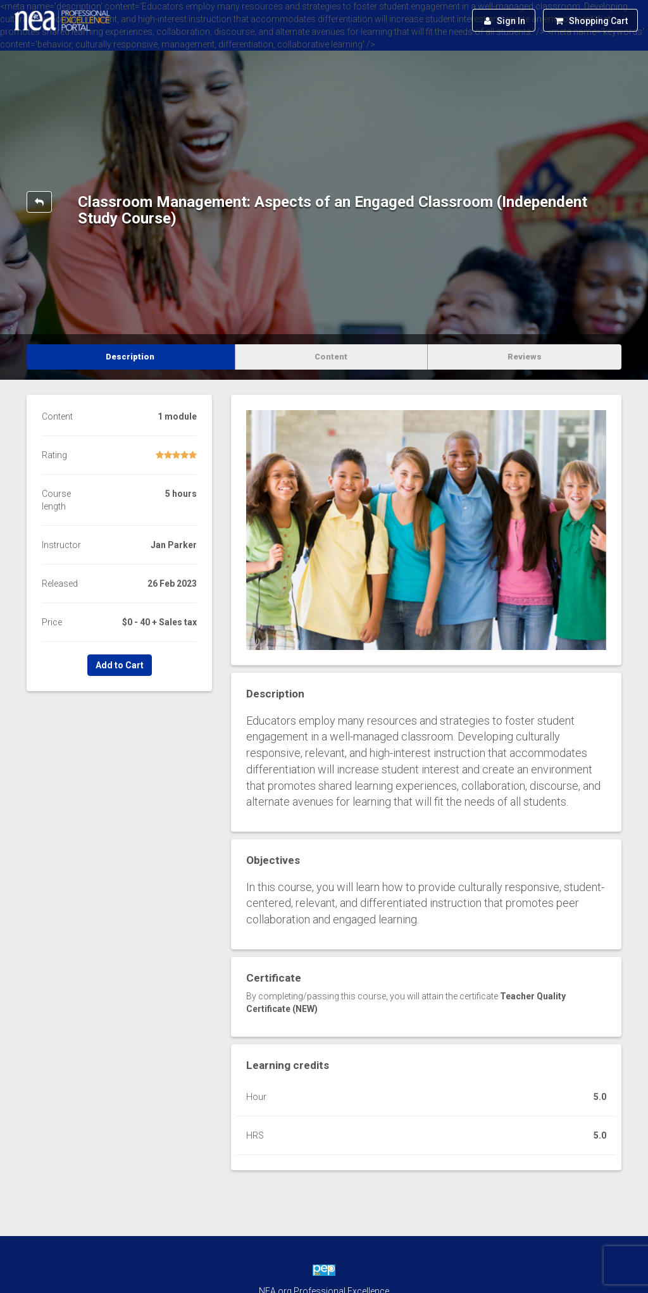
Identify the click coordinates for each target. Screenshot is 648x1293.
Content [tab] (331, 356)
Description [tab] (130, 356)
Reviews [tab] (525, 356)
